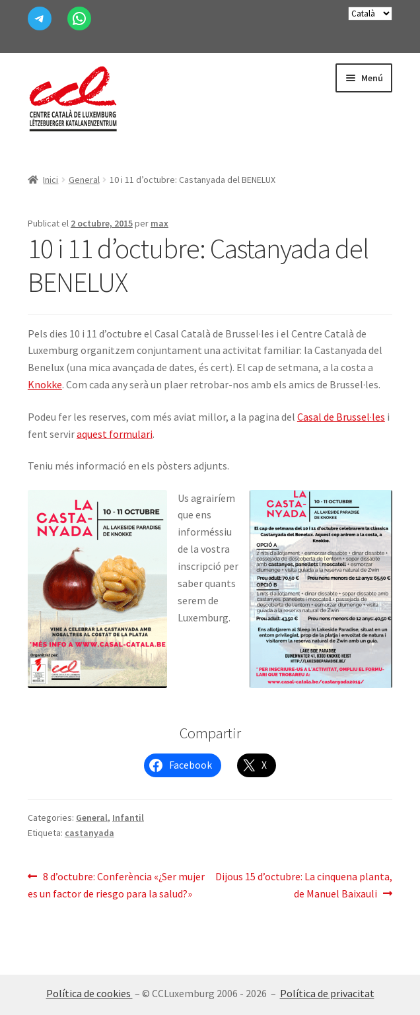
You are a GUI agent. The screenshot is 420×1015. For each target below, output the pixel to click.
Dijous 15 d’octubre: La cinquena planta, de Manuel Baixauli (303, 884)
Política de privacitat (327, 993)
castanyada (89, 833)
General (84, 180)
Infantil (128, 817)
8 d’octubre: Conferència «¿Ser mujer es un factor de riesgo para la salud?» (116, 884)
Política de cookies (89, 993)
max (159, 223)
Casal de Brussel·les (341, 416)
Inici (50, 180)
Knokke (45, 384)
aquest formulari (115, 433)
